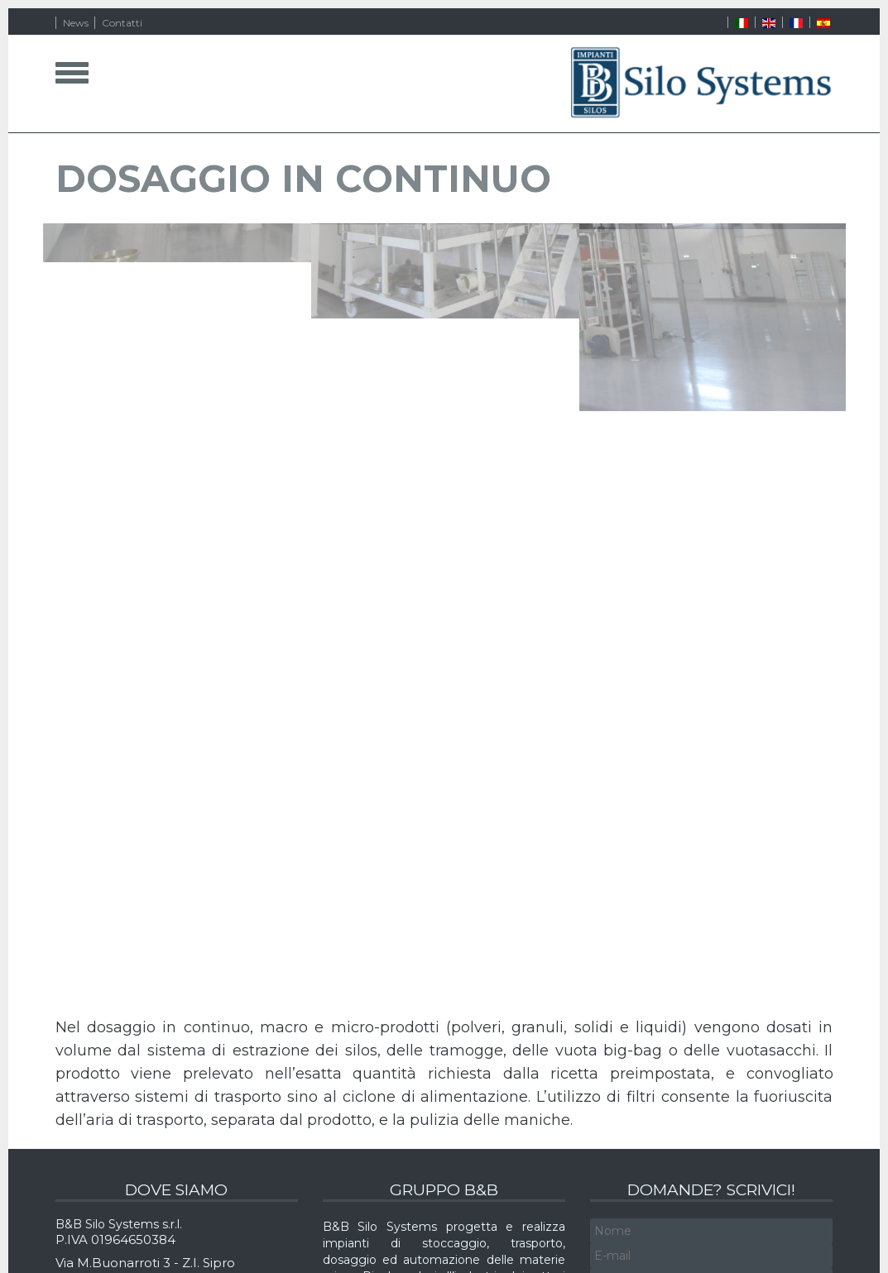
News (76, 23)
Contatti (122, 23)
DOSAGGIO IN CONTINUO (303, 178)
